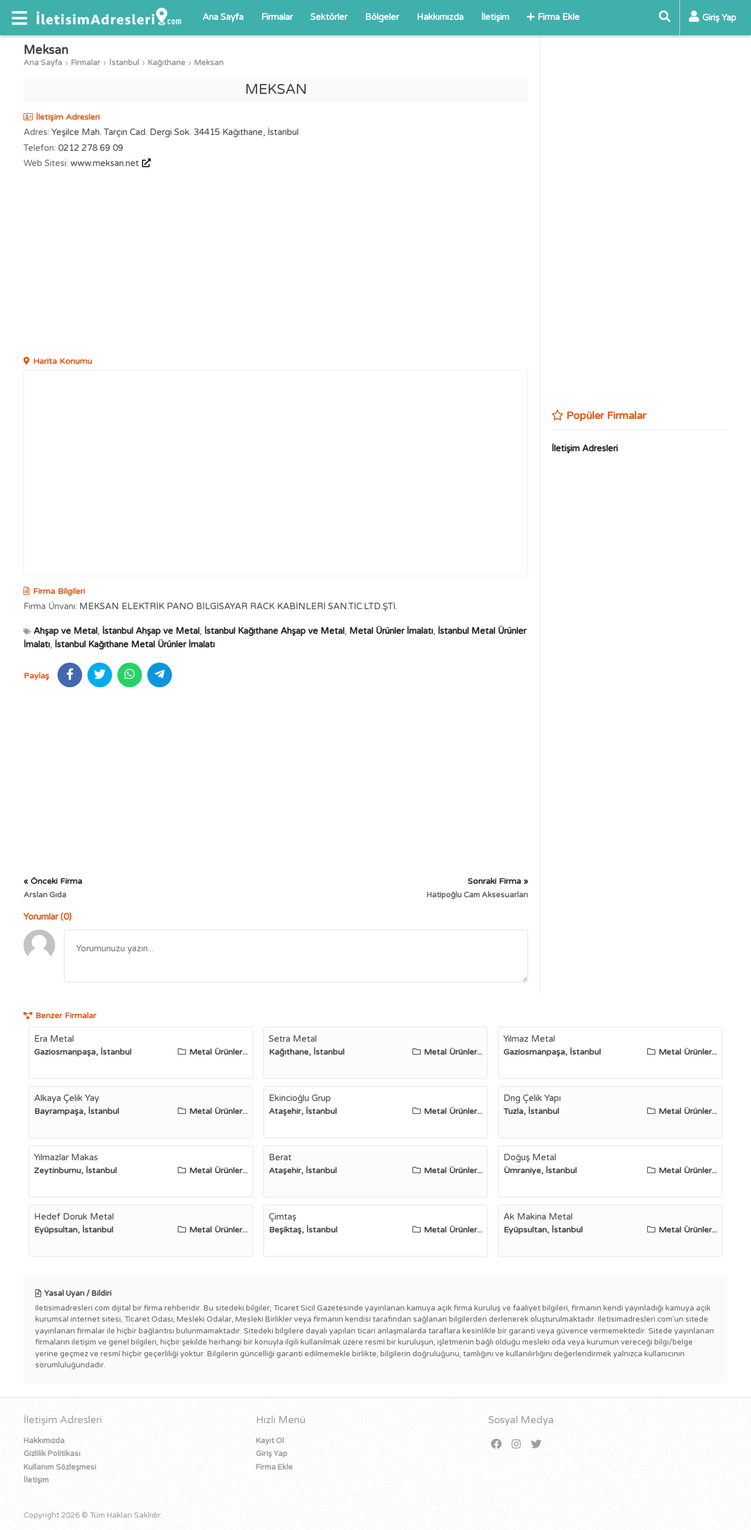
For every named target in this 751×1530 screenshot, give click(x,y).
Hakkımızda (440, 17)
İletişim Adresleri (585, 448)
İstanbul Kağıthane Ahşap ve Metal (274, 631)
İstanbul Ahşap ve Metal (150, 631)
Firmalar (277, 17)
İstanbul (124, 62)
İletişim (495, 17)
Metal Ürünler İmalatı (391, 631)
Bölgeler (382, 17)
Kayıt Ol (270, 1440)
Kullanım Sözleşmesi (59, 1467)
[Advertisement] (275, 264)
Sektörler (328, 17)
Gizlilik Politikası (51, 1453)
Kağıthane (166, 62)
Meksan (209, 62)
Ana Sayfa (222, 17)
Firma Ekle (553, 17)
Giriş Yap (271, 1453)
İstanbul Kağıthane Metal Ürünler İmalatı (135, 644)
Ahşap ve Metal (65, 631)
